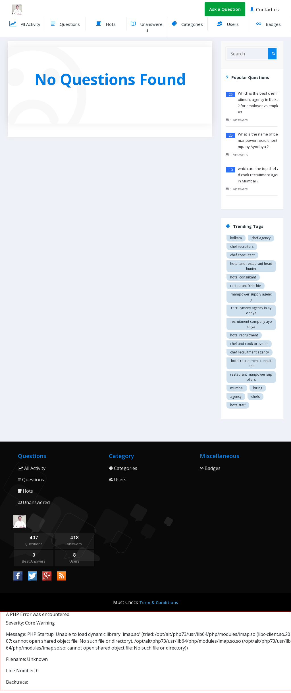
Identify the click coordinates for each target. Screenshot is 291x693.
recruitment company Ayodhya (251, 324)
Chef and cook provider (249, 343)
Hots (106, 24)
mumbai (237, 388)
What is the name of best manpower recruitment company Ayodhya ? (260, 140)
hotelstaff (238, 405)
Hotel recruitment (244, 335)
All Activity (24, 24)
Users (228, 24)
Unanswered (147, 26)
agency (236, 396)
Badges (268, 24)
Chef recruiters (241, 246)
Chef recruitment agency (249, 352)
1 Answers (237, 119)
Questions (65, 24)
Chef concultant (242, 255)
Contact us (264, 9)
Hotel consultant (243, 277)
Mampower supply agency (251, 297)
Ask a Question (225, 9)
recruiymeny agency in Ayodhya (251, 310)
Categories (187, 24)
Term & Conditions (158, 602)
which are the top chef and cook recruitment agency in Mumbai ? (260, 175)
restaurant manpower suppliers (251, 377)
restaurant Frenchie (245, 285)
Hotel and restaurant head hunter (251, 266)
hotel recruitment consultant (251, 363)
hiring (257, 388)
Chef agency (261, 238)
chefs (255, 396)
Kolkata (236, 238)
